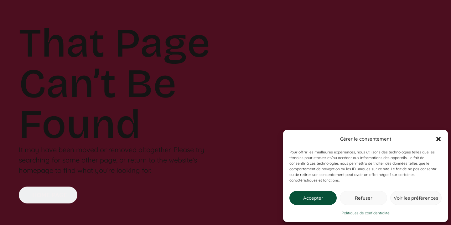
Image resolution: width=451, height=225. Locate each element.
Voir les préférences (416, 198)
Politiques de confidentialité (366, 213)
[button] (438, 139)
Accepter (313, 198)
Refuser (363, 198)
